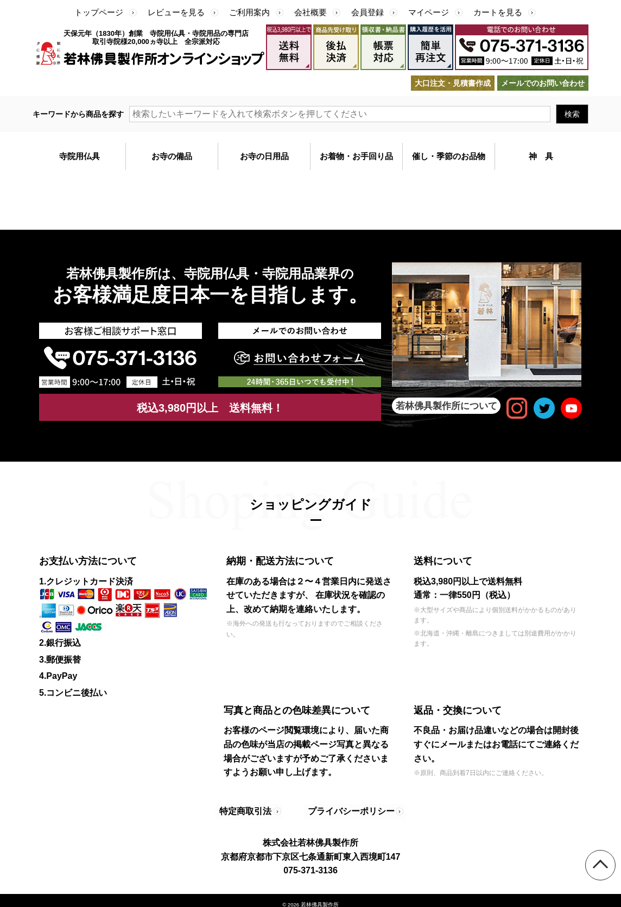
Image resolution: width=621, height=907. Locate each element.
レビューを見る (176, 12)
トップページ (98, 12)
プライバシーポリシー (344, 807)
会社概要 (310, 12)
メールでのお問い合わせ (543, 83)
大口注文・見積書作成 (453, 83)
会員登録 (367, 12)
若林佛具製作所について (446, 405)
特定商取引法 (248, 807)
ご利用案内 (249, 12)
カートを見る (497, 12)
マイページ (428, 12)
